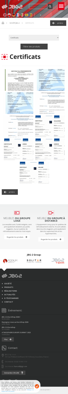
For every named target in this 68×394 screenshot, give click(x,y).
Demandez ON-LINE (11, 373)
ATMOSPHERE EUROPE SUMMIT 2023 (16, 332)
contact (8, 302)
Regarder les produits (15, 237)
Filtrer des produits (31, 46)
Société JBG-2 (15, 23)
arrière (60, 23)
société (8, 283)
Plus (6, 339)
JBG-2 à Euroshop (8, 327)
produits (8, 287)
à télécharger (11, 298)
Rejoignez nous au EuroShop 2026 (15, 322)
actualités (9, 294)
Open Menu (61, 6)
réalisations (10, 291)
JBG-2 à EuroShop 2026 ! (11, 317)
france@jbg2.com (20, 366)
